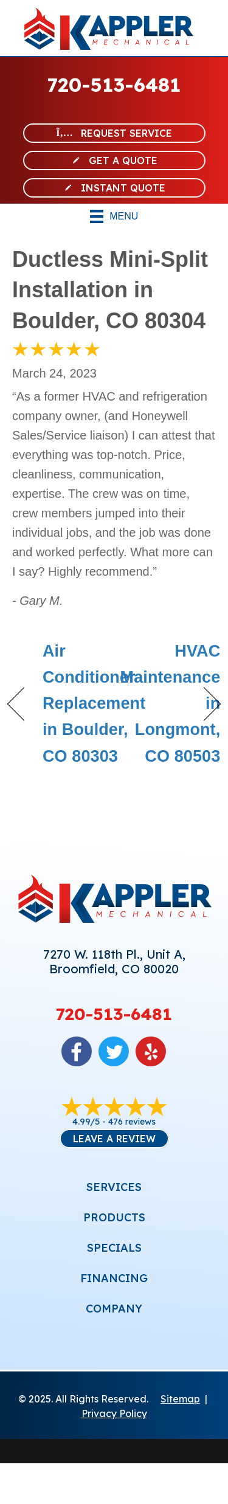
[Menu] (114, 216)
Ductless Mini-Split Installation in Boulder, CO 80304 (110, 290)
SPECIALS (114, 1248)
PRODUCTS (114, 1217)
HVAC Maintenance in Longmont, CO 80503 (170, 703)
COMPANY (114, 1309)
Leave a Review (114, 1139)
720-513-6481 (114, 84)
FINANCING (114, 1278)
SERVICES (114, 1187)
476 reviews (132, 1121)
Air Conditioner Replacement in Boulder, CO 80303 (94, 703)
